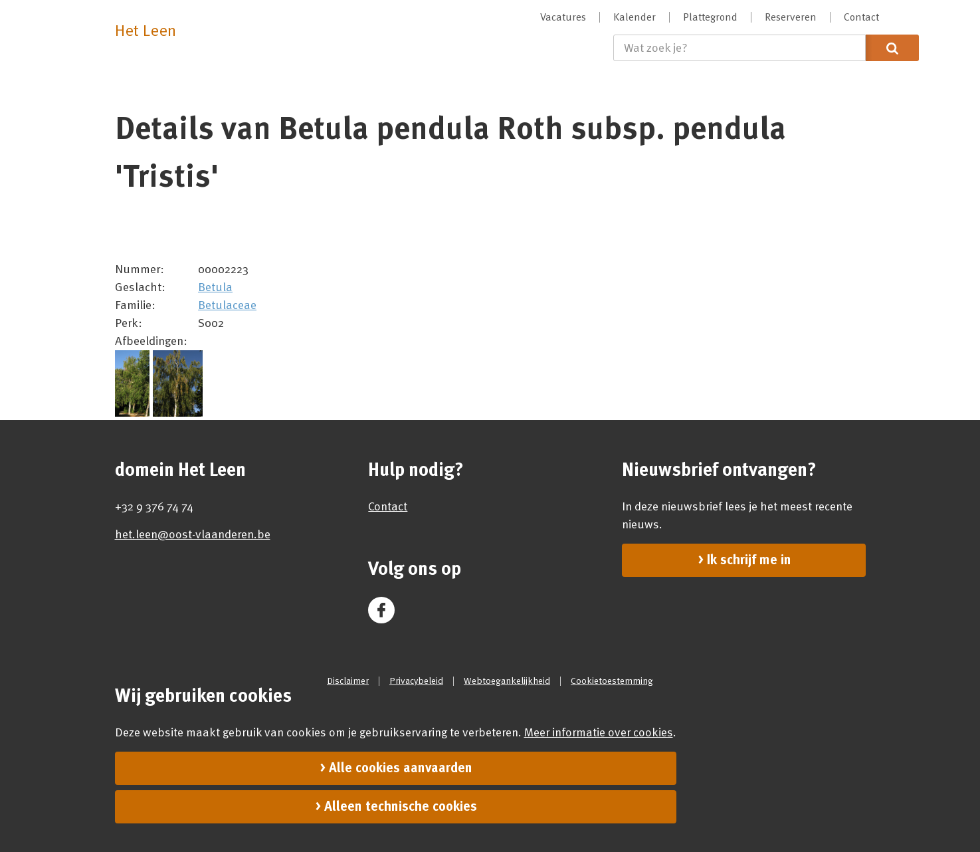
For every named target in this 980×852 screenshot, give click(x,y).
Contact (387, 506)
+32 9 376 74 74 (154, 506)
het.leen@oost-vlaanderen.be (192, 534)
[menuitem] (563, 17)
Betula (215, 287)
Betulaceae (227, 305)
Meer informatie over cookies (598, 732)
